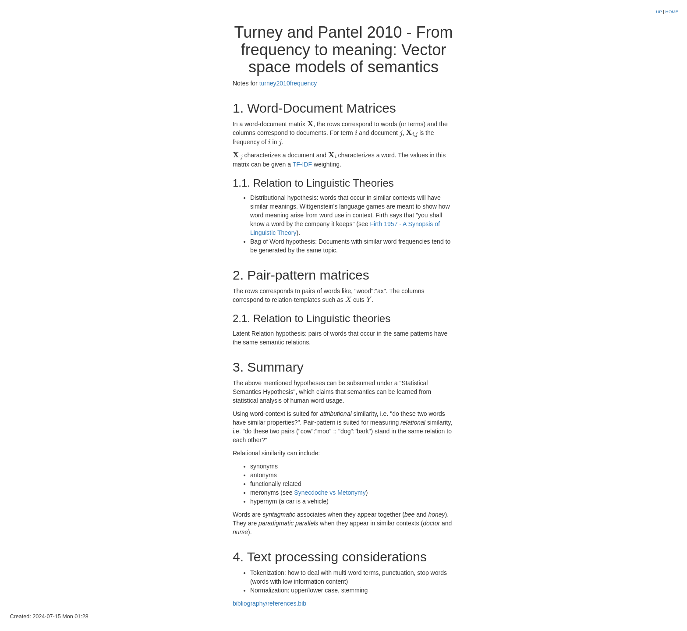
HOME (672, 11)
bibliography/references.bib (269, 603)
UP (659, 11)
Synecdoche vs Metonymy (329, 492)
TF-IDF (302, 164)
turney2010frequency (288, 83)
